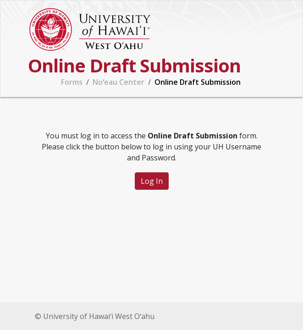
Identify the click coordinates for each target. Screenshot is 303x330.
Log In (152, 181)
